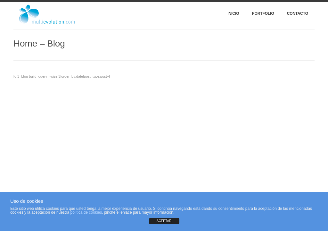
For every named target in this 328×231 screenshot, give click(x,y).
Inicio (233, 13)
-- (175, 212)
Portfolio (263, 13)
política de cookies (86, 212)
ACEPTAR (164, 221)
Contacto (297, 13)
